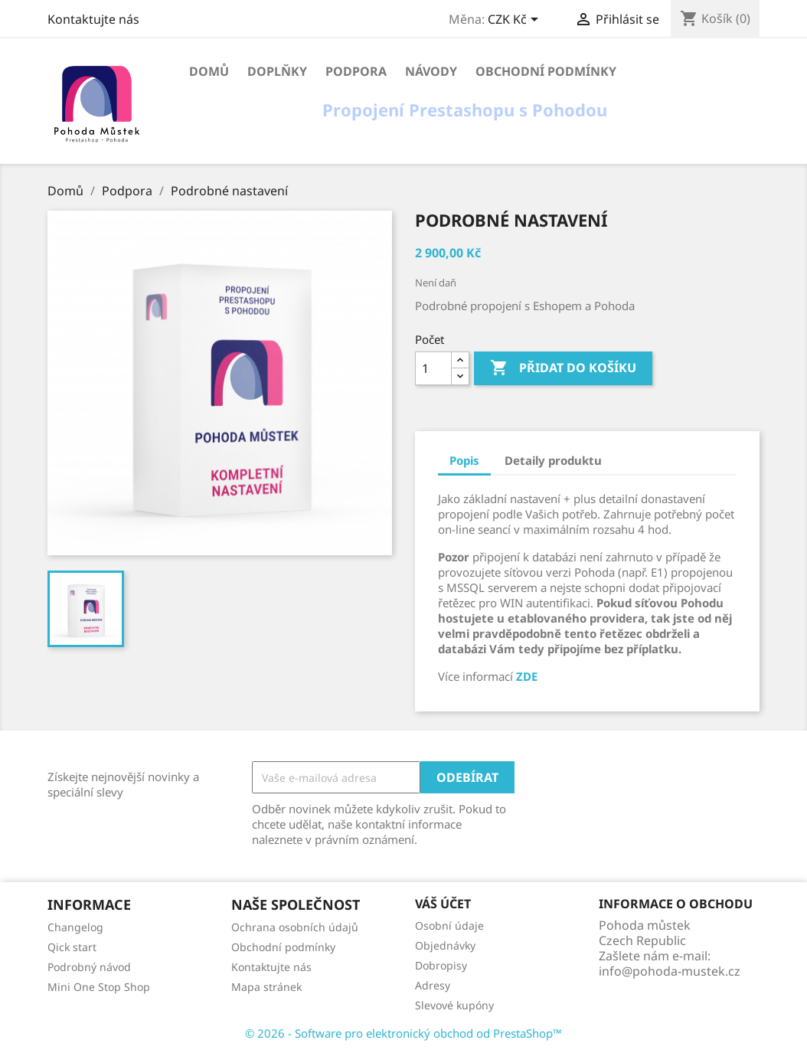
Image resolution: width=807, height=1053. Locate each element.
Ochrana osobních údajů (294, 927)
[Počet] (433, 368)
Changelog (75, 927)
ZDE (526, 676)
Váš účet (443, 903)
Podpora (356, 71)
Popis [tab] (464, 460)
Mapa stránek (266, 986)
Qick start (71, 947)
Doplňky (277, 71)
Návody (431, 71)
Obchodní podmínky (545, 71)
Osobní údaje (449, 925)
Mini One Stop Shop (98, 986)
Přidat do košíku (563, 368)
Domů (209, 71)
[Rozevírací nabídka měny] (516, 20)
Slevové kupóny (454, 1005)
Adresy (432, 985)
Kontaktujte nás (93, 19)
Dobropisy (441, 965)
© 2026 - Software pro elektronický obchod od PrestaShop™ (403, 1033)
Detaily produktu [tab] (553, 460)
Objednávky (445, 945)
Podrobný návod (89, 967)
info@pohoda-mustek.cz (669, 971)
